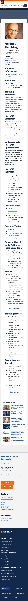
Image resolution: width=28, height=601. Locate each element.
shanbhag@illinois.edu (11, 60)
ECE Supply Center (6, 508)
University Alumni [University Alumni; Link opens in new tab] (6, 556)
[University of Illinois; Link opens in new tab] (6, 532)
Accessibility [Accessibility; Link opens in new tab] (20, 593)
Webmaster (4, 597)
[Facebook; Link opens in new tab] (6, 463)
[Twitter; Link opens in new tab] (2, 463)
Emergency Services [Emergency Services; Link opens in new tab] (6, 570)
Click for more (14, 308)
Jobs (2, 504)
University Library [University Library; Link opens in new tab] (6, 579)
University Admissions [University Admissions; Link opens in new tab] (7, 541)
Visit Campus (4, 520)
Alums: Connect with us (7, 497)
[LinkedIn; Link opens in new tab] (9, 463)
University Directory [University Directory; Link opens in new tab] (6, 565)
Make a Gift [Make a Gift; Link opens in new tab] (7, 487)
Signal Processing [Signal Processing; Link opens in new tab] (13, 213)
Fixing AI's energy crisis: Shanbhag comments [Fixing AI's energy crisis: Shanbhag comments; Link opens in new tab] (17, 412)
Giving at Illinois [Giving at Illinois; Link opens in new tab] (5, 559)
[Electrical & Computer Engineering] (12, 6)
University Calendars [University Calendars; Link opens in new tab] (7, 562)
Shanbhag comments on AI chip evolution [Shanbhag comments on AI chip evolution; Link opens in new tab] (18, 425)
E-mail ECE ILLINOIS (6, 518)
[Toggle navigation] (25, 5)
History (3, 502)
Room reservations (6, 500)
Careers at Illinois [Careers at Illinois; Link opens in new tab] (6, 544)
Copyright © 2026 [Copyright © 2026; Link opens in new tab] (6, 593)
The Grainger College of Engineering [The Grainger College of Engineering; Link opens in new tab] (10, 475)
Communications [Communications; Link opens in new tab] (12, 211)
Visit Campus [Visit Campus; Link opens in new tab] (4, 550)
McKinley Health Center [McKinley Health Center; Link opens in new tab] (7, 573)
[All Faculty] (4, 9)
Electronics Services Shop (7, 509)
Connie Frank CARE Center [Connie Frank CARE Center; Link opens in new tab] (8, 576)
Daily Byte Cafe (5, 506)
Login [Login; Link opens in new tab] (15, 597)
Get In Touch (8, 483)
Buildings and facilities (7, 499)
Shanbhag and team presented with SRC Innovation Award (16, 419)
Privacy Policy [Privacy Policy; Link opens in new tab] (19, 588)
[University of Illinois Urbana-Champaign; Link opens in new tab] (2, 2)
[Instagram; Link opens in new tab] (4, 463)
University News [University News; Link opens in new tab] (5, 547)
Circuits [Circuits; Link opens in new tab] (10, 208)
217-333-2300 (8, 470)
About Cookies (5, 588)
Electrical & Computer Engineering (10, 457)
